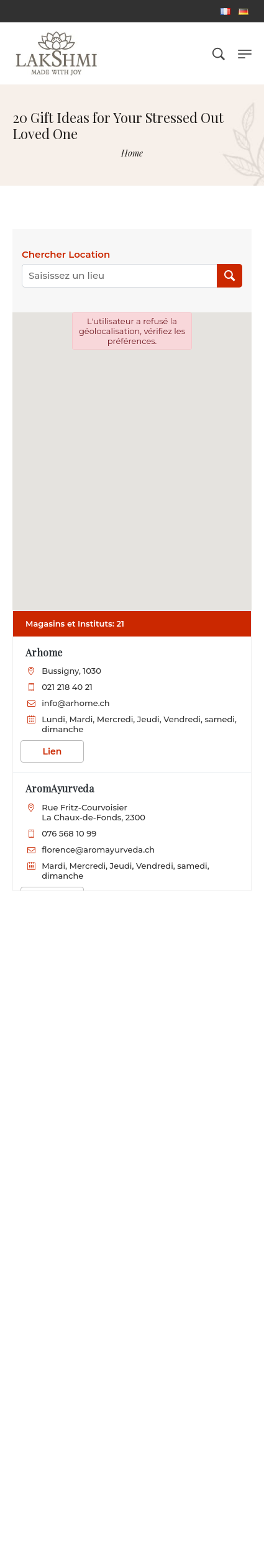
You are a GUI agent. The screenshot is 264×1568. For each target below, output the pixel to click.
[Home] (132, 153)
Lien (52, 751)
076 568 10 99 (69, 833)
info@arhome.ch (75, 703)
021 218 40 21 (67, 687)
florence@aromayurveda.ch (98, 849)
